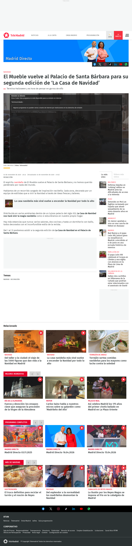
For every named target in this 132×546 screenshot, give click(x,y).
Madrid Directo (12, 449)
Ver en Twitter (51, 509)
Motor (49, 401)
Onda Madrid (71, 35)
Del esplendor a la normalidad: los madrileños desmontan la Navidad (65, 476)
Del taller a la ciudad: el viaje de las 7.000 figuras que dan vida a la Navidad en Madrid (23, 341)
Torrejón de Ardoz (98, 355)
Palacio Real (94, 401)
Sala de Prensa (8, 530)
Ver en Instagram (58, 509)
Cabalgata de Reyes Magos (100, 489)
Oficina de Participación (12, 532)
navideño (19, 182)
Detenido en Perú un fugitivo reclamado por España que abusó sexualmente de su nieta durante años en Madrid (102, 201)
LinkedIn (115, 64)
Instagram (105, 64)
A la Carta (52, 35)
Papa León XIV (113, 252)
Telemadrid (15, 521)
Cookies (44, 532)
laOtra (34, 521)
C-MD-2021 (66, 51)
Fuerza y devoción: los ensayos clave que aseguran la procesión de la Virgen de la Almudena (23, 388)
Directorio (46, 530)
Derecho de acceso (68, 530)
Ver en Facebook (43, 509)
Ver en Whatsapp (89, 509)
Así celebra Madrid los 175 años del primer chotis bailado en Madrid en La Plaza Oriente (106, 388)
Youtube (120, 64)
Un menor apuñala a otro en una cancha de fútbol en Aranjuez (102, 220)
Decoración (15, 279)
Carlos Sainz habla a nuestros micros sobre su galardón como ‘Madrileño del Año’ (65, 388)
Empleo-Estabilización (85, 530)
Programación (93, 35)
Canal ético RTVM (111, 530)
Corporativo (10, 527)
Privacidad (26, 532)
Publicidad (55, 530)
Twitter (100, 64)
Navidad (7, 72)
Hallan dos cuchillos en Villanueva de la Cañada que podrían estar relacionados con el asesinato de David (102, 273)
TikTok (110, 64)
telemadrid (10, 541)
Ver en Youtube (81, 509)
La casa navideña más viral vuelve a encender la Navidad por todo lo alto (9, 203)
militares (112, 182)
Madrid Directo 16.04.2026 (65, 436)
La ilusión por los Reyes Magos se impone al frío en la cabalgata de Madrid (106, 476)
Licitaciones (99, 530)
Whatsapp (126, 64)
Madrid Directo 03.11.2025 (23, 436)
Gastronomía (11, 489)
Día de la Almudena (13, 401)
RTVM (6, 517)
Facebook (94, 64)
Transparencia (35, 530)
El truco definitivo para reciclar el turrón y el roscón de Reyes (23, 476)
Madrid (111, 230)
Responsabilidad (22, 530)
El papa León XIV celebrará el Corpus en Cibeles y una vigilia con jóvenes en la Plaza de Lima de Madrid (102, 254)
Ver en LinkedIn (73, 509)
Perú (110, 199)
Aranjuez (112, 218)
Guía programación (46, 521)
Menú (127, 35)
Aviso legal (36, 532)
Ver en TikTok (66, 509)
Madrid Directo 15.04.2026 (106, 436)
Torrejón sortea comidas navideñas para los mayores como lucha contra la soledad (108, 341)
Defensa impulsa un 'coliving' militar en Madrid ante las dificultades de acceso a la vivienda (102, 184)
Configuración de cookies (58, 532)
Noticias (34, 35)
